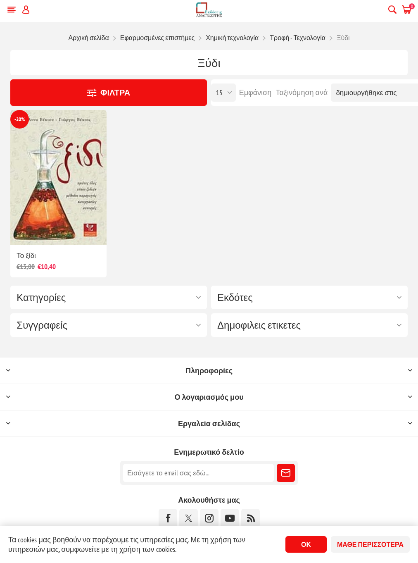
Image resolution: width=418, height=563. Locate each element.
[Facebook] (168, 518)
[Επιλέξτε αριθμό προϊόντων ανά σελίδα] (223, 92)
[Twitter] (188, 518)
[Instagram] (209, 518)
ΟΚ (306, 544)
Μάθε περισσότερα (370, 544)
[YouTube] (230, 518)
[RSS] (250, 518)
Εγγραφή (286, 473)
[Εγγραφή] (198, 473)
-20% (19, 119)
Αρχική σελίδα (88, 37)
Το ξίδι (26, 255)
